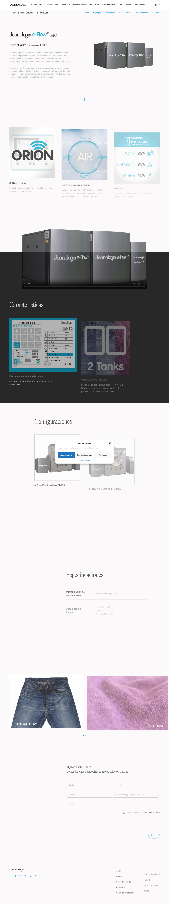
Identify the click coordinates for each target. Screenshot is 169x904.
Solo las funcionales (84, 455)
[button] (110, 443)
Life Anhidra (140, 5)
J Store (119, 875)
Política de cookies (84, 461)
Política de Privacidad (151, 817)
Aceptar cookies (66, 455)
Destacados (110, 13)
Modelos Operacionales (82, 5)
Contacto (156, 13)
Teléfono (73, 808)
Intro (87, 13)
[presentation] (83, 827)
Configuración (124, 13)
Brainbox (128, 5)
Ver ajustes (103, 455)
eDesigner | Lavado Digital (105, 5)
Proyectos (120, 891)
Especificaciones (141, 13)
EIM (120, 5)
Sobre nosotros (37, 5)
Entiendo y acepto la (143, 817)
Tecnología (65, 5)
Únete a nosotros (123, 886)
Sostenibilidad (52, 5)
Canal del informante (125, 897)
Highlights (97, 13)
